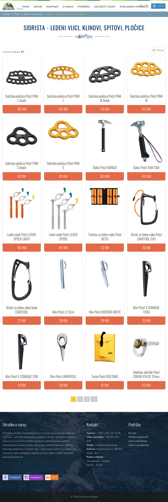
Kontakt (53, 6)
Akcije (38, 6)
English (20, 8)
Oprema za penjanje (33, 14)
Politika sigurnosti (138, 437)
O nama (68, 6)
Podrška (84, 6)
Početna (6, 14)
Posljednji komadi (133, 6)
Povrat (132, 433)
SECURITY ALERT (105, 6)
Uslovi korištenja (137, 441)
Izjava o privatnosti (138, 445)
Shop (26, 6)
